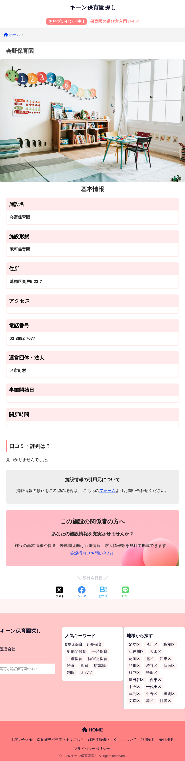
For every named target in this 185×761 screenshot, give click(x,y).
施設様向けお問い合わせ (92, 553)
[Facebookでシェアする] (81, 592)
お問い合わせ (22, 740)
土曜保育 (74, 659)
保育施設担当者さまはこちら (60, 740)
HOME (92, 729)
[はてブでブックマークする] (103, 592)
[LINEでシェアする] (125, 592)
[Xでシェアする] (59, 592)
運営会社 (7, 649)
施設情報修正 (99, 740)
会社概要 (166, 740)
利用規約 (148, 740)
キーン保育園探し (93, 7)
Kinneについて (125, 740)
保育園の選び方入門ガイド (92, 21)
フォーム (107, 490)
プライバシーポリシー (92, 749)
